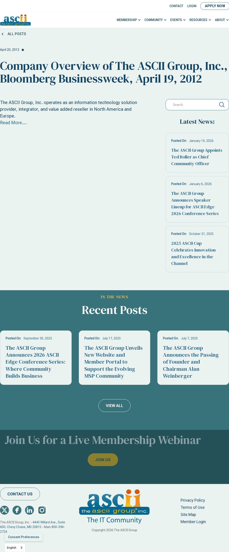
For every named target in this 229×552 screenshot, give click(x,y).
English (11, 547)
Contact (176, 6)
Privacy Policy (193, 500)
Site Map (188, 514)
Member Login (193, 521)
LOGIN (191, 6)
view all (114, 405)
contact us (20, 494)
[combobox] (14, 547)
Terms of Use (193, 507)
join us (95, 459)
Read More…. (13, 122)
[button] (129, 20)
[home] (15, 20)
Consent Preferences (23, 537)
